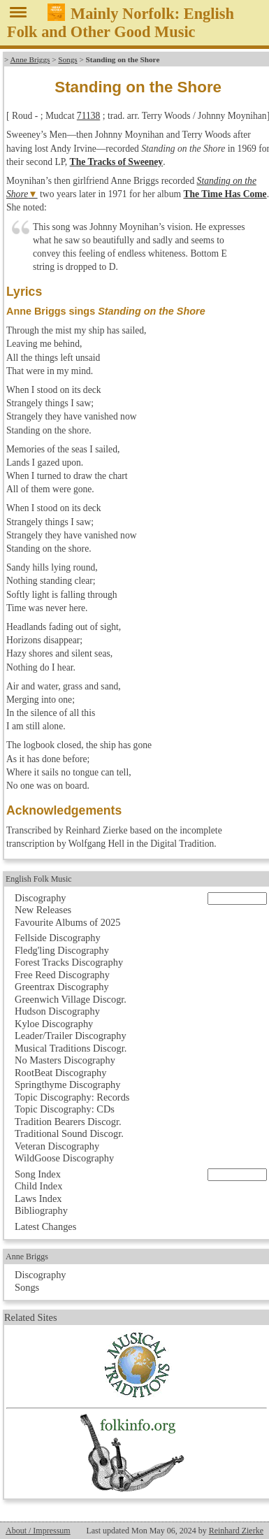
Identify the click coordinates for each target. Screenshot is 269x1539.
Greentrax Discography (62, 986)
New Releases (43, 909)
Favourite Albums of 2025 (68, 922)
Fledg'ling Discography (62, 950)
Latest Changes (45, 1226)
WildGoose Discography (64, 1158)
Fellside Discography (58, 937)
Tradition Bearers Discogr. (68, 1121)
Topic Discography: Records (72, 1097)
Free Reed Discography (62, 974)
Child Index (38, 1185)
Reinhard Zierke (236, 1531)
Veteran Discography (57, 1146)
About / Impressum (38, 1531)
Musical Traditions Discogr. (70, 1048)
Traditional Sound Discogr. (69, 1133)
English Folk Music (39, 879)
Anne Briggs (30, 59)
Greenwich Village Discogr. (70, 999)
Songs (67, 59)
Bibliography (41, 1210)
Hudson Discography (57, 1011)
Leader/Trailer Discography (70, 1035)
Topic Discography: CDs (65, 1109)
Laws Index (38, 1198)
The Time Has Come (224, 194)
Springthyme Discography (67, 1084)
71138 (88, 115)
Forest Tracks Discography (69, 962)
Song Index (38, 1174)
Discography (40, 897)
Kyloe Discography (54, 1023)
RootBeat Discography (61, 1072)
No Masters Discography (65, 1060)
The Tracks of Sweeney (116, 162)
